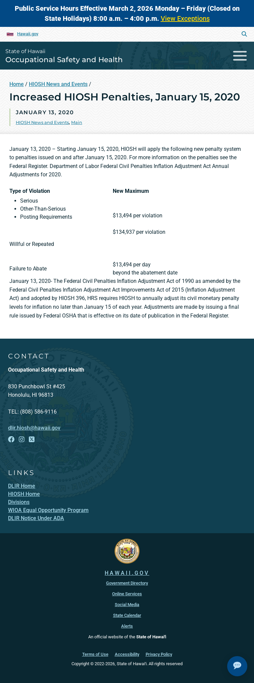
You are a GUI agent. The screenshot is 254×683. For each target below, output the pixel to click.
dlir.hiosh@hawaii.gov (34, 428)
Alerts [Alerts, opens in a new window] (127, 626)
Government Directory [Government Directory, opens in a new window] (127, 583)
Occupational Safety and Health (64, 59)
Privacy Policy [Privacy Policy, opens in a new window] (159, 654)
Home (16, 84)
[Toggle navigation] (240, 55)
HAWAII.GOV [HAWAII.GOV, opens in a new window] (127, 573)
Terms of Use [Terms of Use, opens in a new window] (95, 654)
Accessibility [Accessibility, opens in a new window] (127, 654)
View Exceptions (185, 18)
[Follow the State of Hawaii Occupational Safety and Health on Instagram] (21, 439)
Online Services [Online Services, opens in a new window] (127, 593)
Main (76, 122)
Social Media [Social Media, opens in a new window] (127, 604)
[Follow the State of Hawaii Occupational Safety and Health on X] (32, 439)
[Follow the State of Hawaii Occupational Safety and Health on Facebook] (11, 439)
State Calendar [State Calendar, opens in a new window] (127, 615)
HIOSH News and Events (58, 84)
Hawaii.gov (27, 33)
